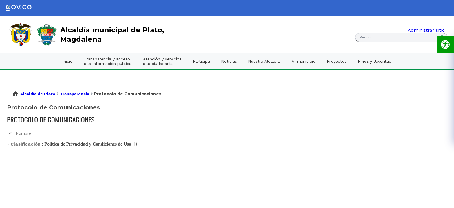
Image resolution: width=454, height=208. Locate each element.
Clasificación (24, 144)
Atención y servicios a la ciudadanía (162, 61)
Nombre (23, 133)
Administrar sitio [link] (426, 30)
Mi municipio (303, 61)
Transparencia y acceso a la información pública (107, 61)
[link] (23, 8)
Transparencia (74, 94)
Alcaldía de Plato (37, 94)
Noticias (229, 61)
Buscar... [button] (367, 37)
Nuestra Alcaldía (264, 61)
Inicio (68, 61)
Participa (201, 61)
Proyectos (337, 61)
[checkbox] (10, 133)
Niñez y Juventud (374, 61)
